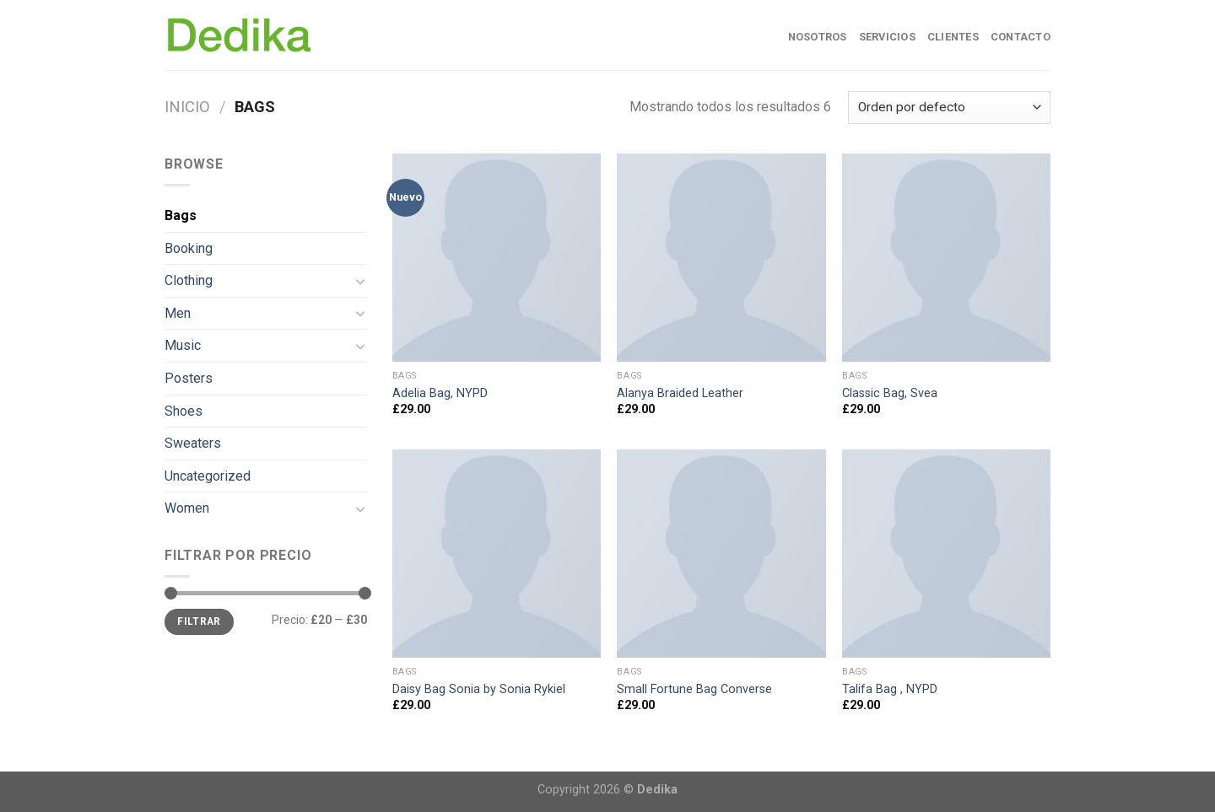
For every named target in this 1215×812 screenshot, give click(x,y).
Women (187, 508)
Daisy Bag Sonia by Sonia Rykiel (478, 689)
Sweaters (193, 443)
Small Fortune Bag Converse (694, 689)
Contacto (1020, 36)
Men (178, 313)
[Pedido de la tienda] (949, 107)
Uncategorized (208, 476)
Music (183, 345)
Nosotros (817, 36)
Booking (189, 248)
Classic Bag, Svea (889, 393)
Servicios (887, 36)
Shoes (183, 411)
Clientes (953, 36)
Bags (181, 215)
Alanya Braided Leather (680, 393)
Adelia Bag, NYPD (440, 393)
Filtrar (199, 621)
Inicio (187, 107)
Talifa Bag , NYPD (889, 689)
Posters (189, 378)
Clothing (189, 280)
